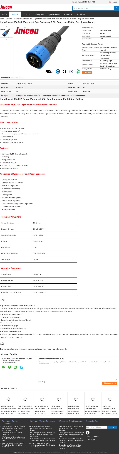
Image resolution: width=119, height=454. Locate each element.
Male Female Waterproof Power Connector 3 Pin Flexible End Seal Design (41, 428)
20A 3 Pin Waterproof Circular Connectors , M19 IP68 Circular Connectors (12, 432)
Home (4, 14)
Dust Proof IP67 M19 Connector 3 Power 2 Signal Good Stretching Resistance (12, 445)
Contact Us (68, 14)
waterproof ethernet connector (15, 349)
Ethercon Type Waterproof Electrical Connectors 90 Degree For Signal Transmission (109, 410)
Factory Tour (39, 14)
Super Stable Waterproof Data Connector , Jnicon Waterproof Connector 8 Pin (59, 411)
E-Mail (89, 436)
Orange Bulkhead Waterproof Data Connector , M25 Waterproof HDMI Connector (73, 411)
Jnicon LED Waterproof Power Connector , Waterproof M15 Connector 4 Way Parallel (42, 445)
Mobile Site (91, 439)
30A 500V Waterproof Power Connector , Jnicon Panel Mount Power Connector (42, 440)
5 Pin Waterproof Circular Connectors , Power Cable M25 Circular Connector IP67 (14, 439)
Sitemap (95, 436)
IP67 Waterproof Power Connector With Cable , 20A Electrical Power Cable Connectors (42, 434)
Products (15, 14)
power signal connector (36, 349)
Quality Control (54, 14)
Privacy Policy (15, 452)
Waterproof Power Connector (42, 421)
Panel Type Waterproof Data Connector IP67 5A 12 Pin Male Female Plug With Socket (25, 410)
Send (112, 427)
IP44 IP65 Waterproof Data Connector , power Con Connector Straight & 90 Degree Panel (8, 410)
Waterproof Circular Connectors (10, 422)
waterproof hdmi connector (57, 349)
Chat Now (81, 14)
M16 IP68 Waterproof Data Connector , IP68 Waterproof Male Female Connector (42, 410)
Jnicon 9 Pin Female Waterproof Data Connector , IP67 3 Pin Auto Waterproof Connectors (92, 411)
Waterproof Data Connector (23, 19)
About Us (26, 14)
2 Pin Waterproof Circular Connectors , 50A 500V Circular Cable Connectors (14, 427)
